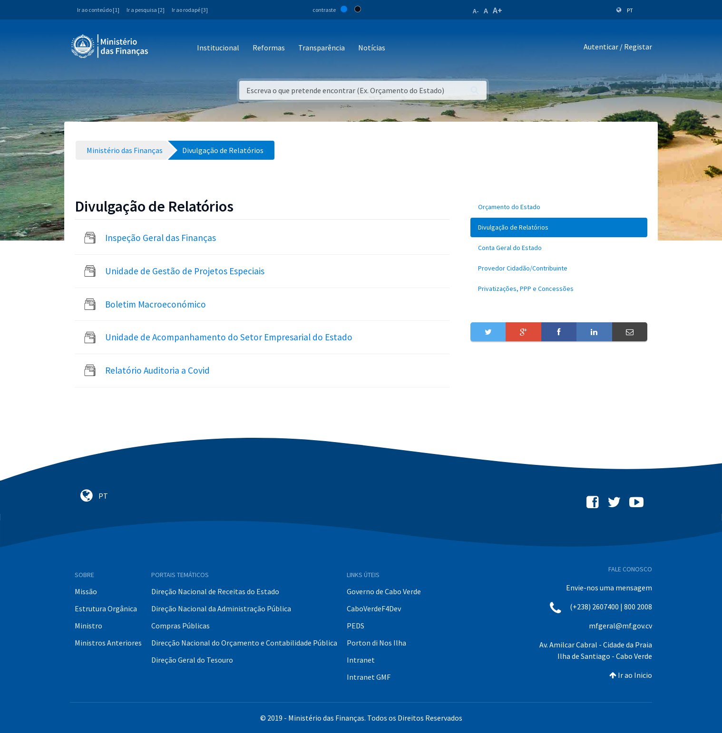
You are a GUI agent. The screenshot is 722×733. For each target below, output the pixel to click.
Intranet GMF (368, 677)
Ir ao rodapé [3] (190, 9)
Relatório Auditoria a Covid (157, 370)
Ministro (88, 625)
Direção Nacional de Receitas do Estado (215, 591)
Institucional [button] (218, 47)
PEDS (355, 625)
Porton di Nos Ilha (376, 642)
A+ (497, 10)
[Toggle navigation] (163, 48)
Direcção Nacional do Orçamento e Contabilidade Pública (244, 642)
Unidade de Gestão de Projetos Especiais (184, 271)
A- (476, 11)
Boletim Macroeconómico (155, 304)
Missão (86, 591)
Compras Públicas (180, 625)
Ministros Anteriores (108, 642)
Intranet (361, 660)
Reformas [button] (269, 47)
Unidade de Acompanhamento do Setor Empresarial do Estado (228, 337)
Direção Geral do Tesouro (192, 660)
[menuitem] (558, 207)
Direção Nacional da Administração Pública (221, 608)
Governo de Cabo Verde (384, 591)
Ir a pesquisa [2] (146, 9)
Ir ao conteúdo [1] (98, 9)
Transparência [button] (321, 47)
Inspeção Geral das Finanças (160, 237)
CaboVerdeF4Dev (374, 608)
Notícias (371, 47)
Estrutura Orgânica (106, 608)
